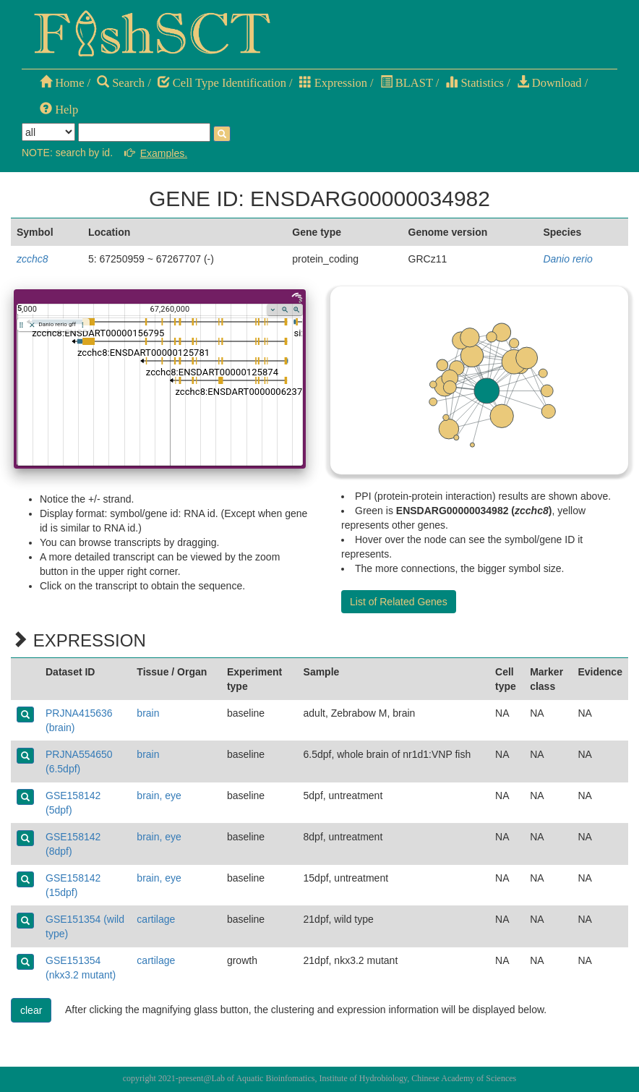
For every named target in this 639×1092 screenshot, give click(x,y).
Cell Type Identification (222, 83)
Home (62, 83)
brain (148, 713)
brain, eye (159, 795)
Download (549, 83)
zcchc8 (32, 259)
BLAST (406, 83)
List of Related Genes (398, 601)
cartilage (156, 919)
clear (31, 1010)
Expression (333, 83)
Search (121, 83)
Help (59, 109)
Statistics (474, 83)
